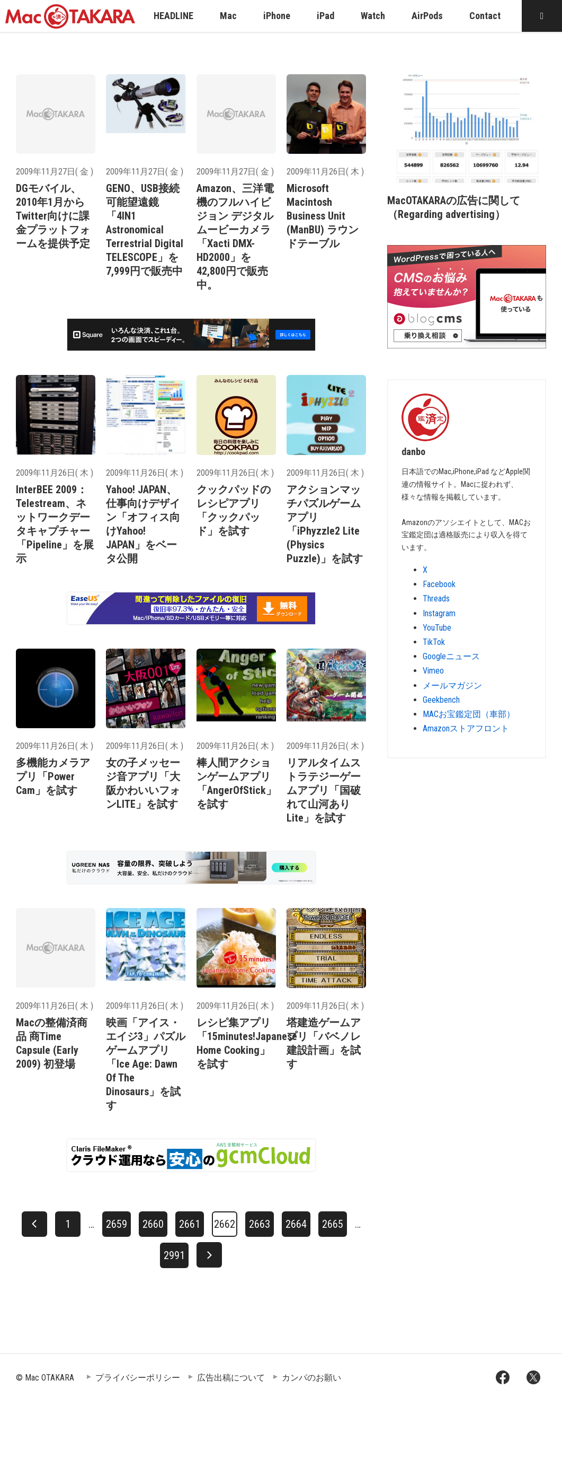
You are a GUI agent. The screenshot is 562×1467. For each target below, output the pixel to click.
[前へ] (34, 1224)
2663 (259, 1224)
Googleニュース (451, 656)
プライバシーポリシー (137, 1378)
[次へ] (209, 1255)
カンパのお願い (311, 1378)
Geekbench (441, 700)
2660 (153, 1224)
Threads (436, 598)
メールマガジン (452, 685)
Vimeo (433, 671)
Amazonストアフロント (466, 728)
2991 (174, 1255)
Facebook (439, 584)
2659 (116, 1224)
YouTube (437, 628)
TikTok (434, 642)
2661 (189, 1224)
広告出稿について (231, 1378)
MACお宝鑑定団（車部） (469, 714)
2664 (296, 1224)
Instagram (439, 613)
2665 (332, 1224)
